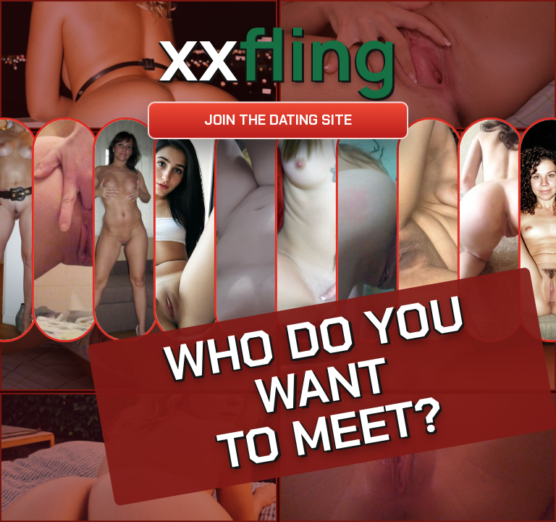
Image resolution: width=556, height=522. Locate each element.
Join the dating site (278, 120)
